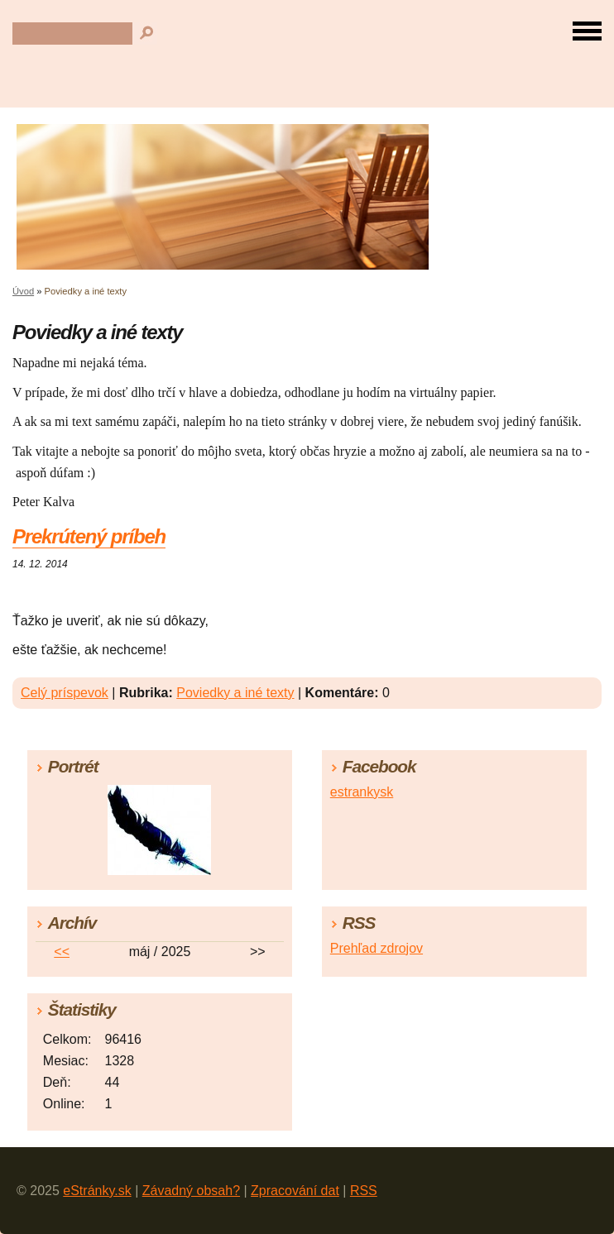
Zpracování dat (295, 1191)
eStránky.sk (97, 1191)
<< (62, 952)
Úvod (23, 291)
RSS (363, 1191)
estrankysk (361, 792)
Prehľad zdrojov (376, 948)
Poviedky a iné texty (235, 693)
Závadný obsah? (191, 1191)
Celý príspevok (64, 693)
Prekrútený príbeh (88, 536)
